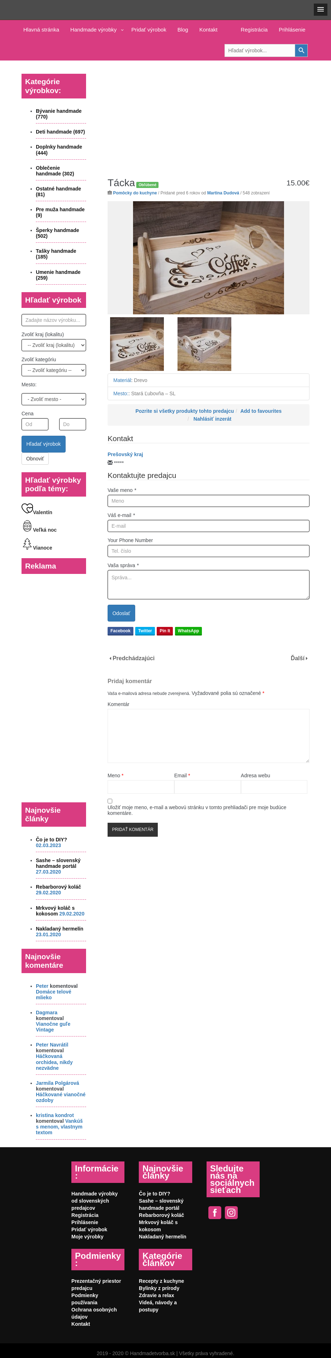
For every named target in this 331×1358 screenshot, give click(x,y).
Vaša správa (123, 565)
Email (182, 775)
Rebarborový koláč (58, 887)
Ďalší (297, 658)
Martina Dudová (223, 192)
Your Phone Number (130, 540)
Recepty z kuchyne (161, 1281)
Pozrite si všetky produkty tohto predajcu (185, 411)
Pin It (165, 630)
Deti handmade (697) (60, 132)
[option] (208, 258)
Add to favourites (261, 411)
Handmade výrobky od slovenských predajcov (94, 1201)
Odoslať (121, 613)
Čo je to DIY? (51, 839)
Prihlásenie (292, 29)
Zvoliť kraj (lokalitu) (43, 334)
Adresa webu (255, 775)
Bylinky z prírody (159, 1288)
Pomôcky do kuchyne (135, 192)
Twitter (145, 630)
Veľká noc (39, 530)
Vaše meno (122, 490)
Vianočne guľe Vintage (53, 1027)
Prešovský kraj (125, 454)
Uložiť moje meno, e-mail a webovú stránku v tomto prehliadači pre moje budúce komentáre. (197, 810)
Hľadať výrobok (44, 444)
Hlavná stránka (41, 29)
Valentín (37, 512)
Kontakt (208, 29)
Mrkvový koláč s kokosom (55, 911)
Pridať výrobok (148, 29)
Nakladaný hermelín (59, 929)
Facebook (120, 630)
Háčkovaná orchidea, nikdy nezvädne (54, 1062)
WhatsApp (188, 630)
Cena (27, 413)
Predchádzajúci (134, 658)
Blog (183, 29)
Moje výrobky (87, 1236)
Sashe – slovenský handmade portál (58, 863)
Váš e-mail (121, 515)
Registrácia (254, 29)
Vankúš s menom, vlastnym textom (59, 1126)
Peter (42, 986)
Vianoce (37, 548)
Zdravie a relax (156, 1295)
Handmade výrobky (93, 29)
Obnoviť (35, 458)
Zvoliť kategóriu (39, 359)
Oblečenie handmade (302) (55, 171)
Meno (115, 775)
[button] (320, 10)
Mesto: (29, 384)
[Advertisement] (208, 113)
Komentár (118, 704)
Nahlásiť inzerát (213, 419)
